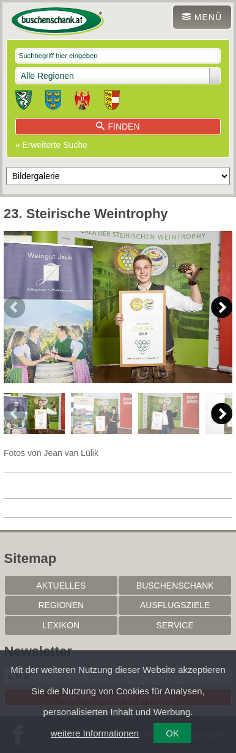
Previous (14, 307)
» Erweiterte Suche (51, 145)
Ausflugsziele (175, 605)
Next (221, 307)
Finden (117, 126)
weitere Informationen (95, 733)
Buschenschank (175, 585)
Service (175, 625)
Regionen (61, 605)
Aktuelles (61, 585)
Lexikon (60, 625)
